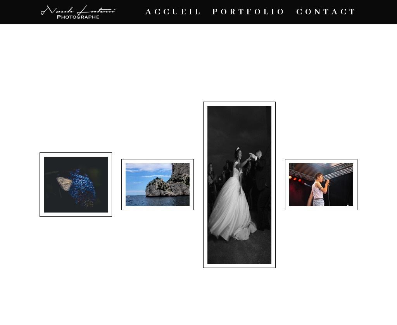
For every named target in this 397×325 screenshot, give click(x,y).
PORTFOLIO (249, 13)
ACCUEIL (174, 13)
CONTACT (326, 13)
